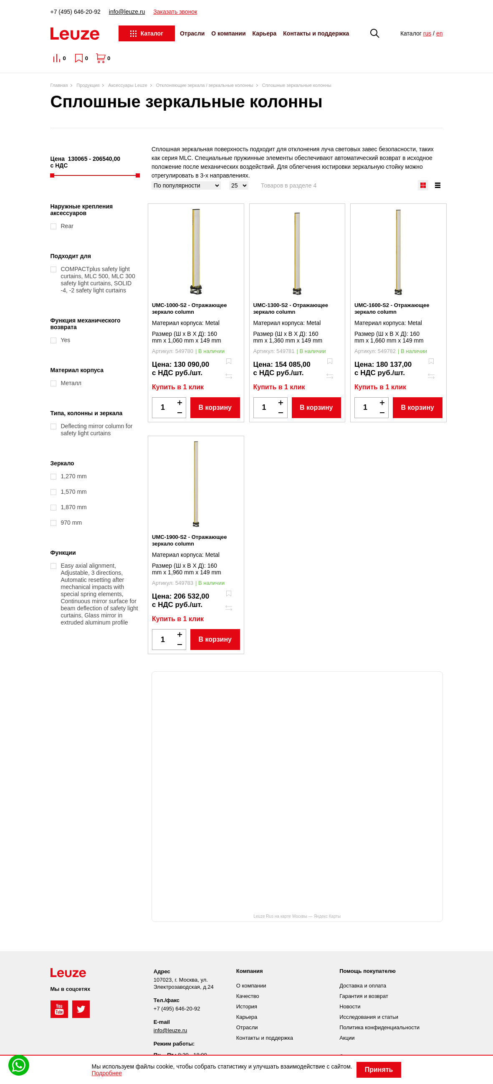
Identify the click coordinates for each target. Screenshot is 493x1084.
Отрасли (192, 33)
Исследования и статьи (368, 1017)
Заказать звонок (175, 11)
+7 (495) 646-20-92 (76, 11)
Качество (247, 996)
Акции (346, 1038)
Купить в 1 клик (178, 387)
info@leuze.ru (127, 11)
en (439, 33)
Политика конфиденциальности (379, 1027)
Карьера (265, 33)
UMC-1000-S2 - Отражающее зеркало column (189, 308)
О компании (228, 33)
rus (427, 33)
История (246, 1006)
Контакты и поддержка (316, 33)
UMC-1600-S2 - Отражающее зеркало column (391, 308)
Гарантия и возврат (363, 996)
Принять (379, 1069)
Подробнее (107, 1073)
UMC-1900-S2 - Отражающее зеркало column (189, 540)
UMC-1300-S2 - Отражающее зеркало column (290, 308)
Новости (349, 1006)
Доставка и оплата (362, 985)
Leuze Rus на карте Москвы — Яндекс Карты (297, 916)
